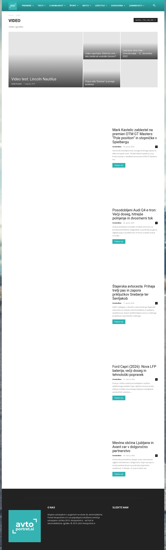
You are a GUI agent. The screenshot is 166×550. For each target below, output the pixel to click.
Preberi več (118, 165)
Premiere (28, 5)
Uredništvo (116, 147)
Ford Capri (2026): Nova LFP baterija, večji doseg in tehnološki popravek (134, 371)
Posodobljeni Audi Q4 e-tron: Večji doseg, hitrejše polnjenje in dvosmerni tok (134, 214)
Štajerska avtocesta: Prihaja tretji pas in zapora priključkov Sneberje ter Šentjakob (133, 292)
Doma (11, 15)
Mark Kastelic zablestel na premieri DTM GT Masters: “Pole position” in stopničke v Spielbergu (134, 136)
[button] (154, 5)
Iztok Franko (16, 84)
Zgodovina (118, 5)
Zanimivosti (136, 5)
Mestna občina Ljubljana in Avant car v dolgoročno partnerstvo (133, 447)
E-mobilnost (58, 5)
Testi (42, 5)
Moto (87, 5)
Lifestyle (101, 5)
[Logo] (14, 5)
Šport (74, 5)
